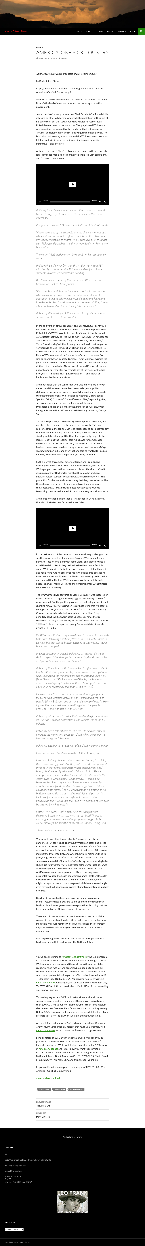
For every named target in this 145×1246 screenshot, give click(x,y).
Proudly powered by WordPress (17, 1242)
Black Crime (44, 1089)
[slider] (70, 201)
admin (64, 58)
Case (88, 31)
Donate (100, 31)
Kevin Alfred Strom (16, 31)
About (133, 31)
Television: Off (72, 1103)
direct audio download (48, 1078)
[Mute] (99, 201)
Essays (39, 47)
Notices (110, 31)
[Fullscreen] (104, 201)
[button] (72, 184)
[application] (72, 184)
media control (76, 1089)
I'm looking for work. (72, 1136)
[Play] (40, 201)
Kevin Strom (59, 1089)
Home (79, 31)
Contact (122, 31)
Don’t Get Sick (72, 1114)
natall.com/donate (45, 982)
